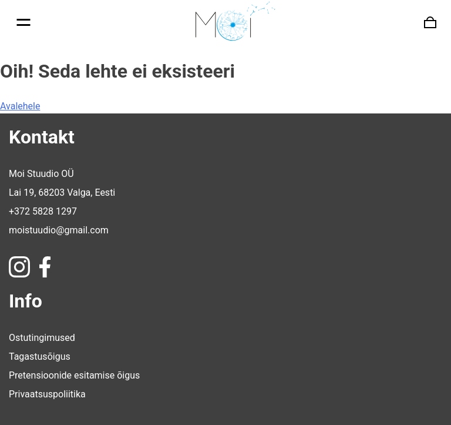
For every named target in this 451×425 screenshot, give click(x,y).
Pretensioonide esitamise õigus (74, 375)
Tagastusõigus (39, 356)
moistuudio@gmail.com (59, 230)
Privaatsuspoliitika (47, 394)
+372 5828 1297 (43, 211)
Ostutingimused (42, 337)
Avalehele (20, 106)
